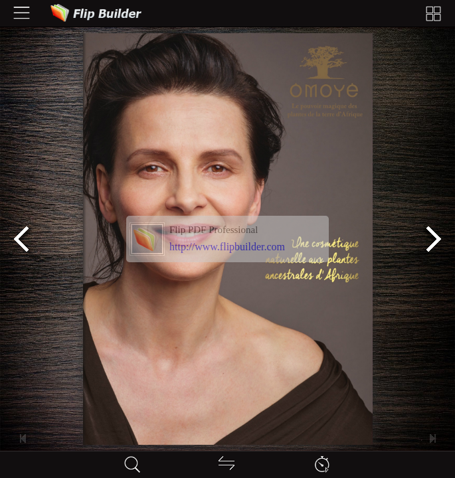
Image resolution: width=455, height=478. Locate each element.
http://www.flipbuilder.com (227, 246)
